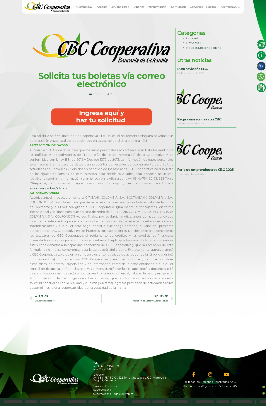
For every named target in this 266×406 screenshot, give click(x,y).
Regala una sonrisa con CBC (199, 119)
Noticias (212, 7)
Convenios (196, 7)
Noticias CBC (195, 43)
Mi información (158, 7)
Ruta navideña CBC (192, 69)
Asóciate (102, 7)
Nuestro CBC (84, 7)
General (192, 38)
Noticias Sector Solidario (203, 47)
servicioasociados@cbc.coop (50, 188)
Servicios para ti (121, 7)
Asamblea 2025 (231, 7)
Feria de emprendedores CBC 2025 (205, 170)
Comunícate (178, 7)
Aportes (139, 7)
